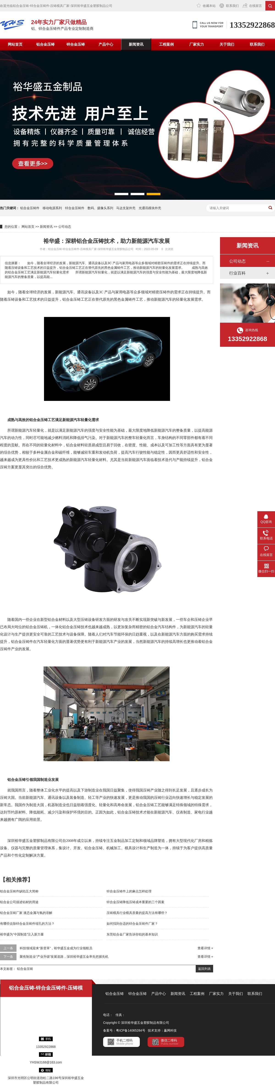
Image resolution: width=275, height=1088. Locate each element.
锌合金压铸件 (74, 208)
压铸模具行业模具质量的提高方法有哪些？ (137, 913)
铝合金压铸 (45, 44)
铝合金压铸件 (29, 208)
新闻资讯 (136, 44)
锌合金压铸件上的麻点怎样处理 (129, 891)
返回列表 (204, 969)
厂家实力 (196, 44)
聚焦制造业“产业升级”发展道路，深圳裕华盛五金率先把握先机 (64, 956)
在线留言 (255, 6)
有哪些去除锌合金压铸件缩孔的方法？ (27, 923)
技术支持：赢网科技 (162, 1030)
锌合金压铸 (75, 44)
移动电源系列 (52, 208)
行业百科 (237, 273)
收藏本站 (209, 6)
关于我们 (227, 44)
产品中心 (106, 44)
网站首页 (15, 44)
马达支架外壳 (125, 208)
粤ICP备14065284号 (130, 1030)
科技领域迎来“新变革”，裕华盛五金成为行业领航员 (56, 948)
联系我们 (232, 6)
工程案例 (166, 44)
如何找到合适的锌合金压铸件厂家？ (132, 923)
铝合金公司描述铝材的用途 (19, 902)
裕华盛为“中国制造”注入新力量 (22, 934)
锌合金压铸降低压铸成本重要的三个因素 (135, 902)
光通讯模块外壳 (150, 208)
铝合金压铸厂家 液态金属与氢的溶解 (26, 913)
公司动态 (64, 226)
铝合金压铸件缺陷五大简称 (19, 891)
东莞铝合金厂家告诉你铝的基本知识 (132, 934)
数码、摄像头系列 (100, 208)
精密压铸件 (161, 292)
